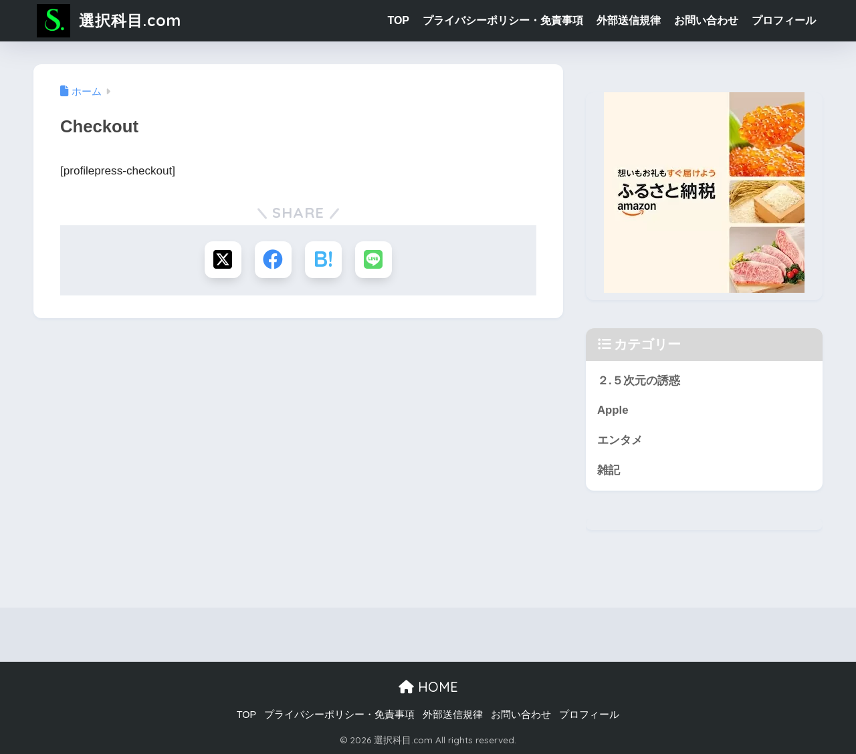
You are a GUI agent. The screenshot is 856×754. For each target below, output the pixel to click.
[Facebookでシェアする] (273, 259)
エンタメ (620, 440)
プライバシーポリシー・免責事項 (503, 20)
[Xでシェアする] (223, 259)
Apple (613, 410)
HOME (428, 686)
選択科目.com (109, 20)
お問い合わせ (706, 20)
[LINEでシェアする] (373, 259)
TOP (398, 20)
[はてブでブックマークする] (323, 259)
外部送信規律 (629, 20)
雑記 (608, 470)
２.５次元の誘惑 (638, 380)
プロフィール (784, 20)
